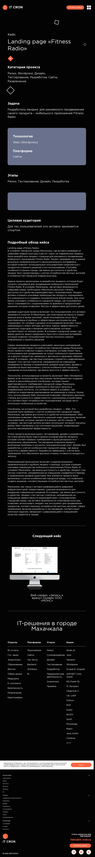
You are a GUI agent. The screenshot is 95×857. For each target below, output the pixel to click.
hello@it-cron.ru (80, 840)
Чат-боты (6, 783)
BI (3, 792)
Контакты (6, 829)
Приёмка (5, 811)
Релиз (4, 814)
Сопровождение (8, 817)
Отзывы (5, 826)
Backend (5, 786)
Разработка (6, 806)
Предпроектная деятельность (12, 798)
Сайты (5, 781)
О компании (6, 823)
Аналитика (6, 800)
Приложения (7, 778)
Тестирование (7, 809)
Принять (81, 765)
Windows (5, 789)
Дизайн (5, 803)
